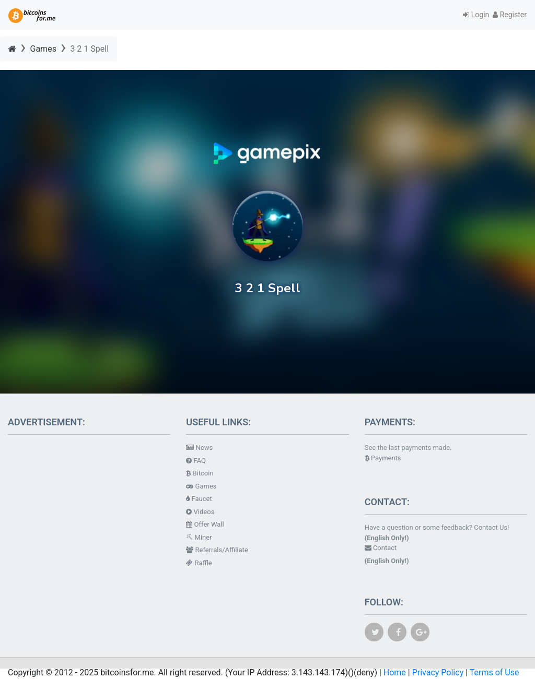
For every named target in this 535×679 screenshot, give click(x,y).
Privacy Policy (438, 672)
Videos (200, 512)
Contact (381, 548)
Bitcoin (199, 473)
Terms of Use (494, 672)
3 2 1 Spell (89, 49)
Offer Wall (205, 524)
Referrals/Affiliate (217, 550)
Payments (383, 458)
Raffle (199, 563)
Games (43, 49)
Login (478, 14)
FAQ (196, 460)
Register (510, 14)
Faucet (199, 499)
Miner (199, 537)
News (199, 447)
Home (394, 672)
